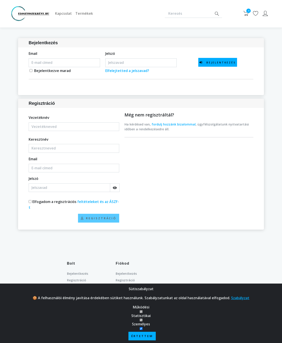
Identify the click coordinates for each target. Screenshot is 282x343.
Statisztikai (141, 316)
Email (33, 53)
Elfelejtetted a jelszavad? (127, 70)
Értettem (142, 336)
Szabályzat (240, 298)
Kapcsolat (63, 13)
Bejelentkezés (77, 273)
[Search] (217, 13)
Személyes (141, 324)
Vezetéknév (39, 117)
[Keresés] (188, 13)
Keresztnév (38, 139)
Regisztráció (76, 280)
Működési (141, 307)
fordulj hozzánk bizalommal (174, 124)
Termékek (84, 13)
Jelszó (110, 53)
